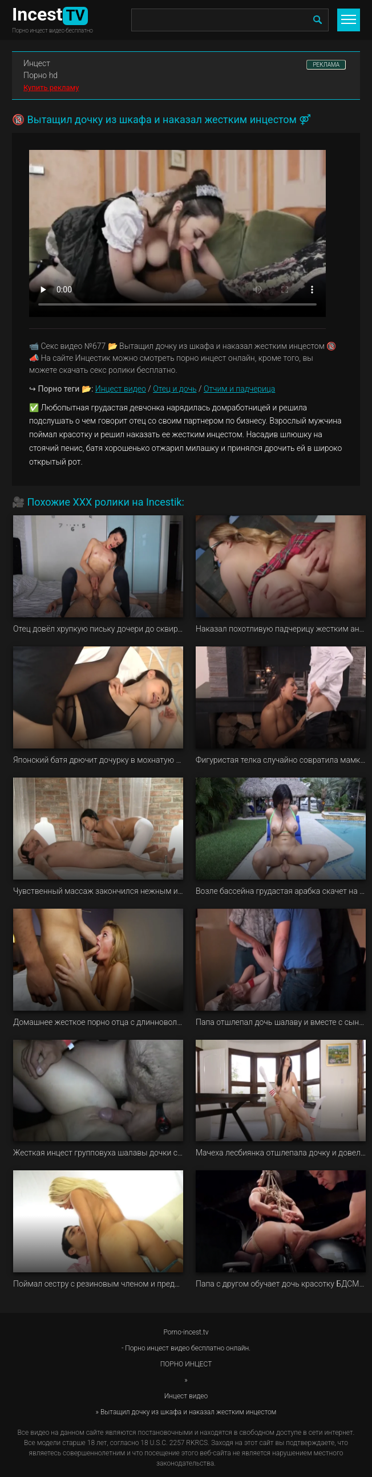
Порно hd (40, 75)
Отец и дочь (174, 388)
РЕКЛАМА (326, 65)
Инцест (36, 63)
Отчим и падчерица (239, 388)
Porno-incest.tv (186, 1332)
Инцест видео (120, 388)
